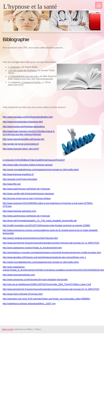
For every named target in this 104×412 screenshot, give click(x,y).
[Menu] (98, 5)
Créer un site (7, 329)
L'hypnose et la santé (30, 6)
